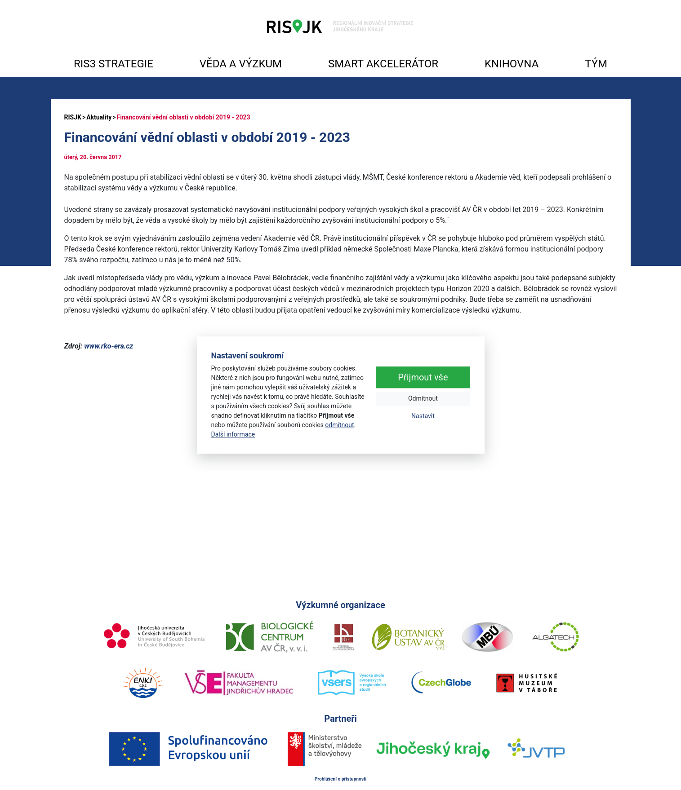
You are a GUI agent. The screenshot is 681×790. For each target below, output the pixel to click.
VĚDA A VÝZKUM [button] (241, 63)
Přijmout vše (423, 377)
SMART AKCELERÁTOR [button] (383, 63)
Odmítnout (423, 398)
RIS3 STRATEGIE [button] (113, 63)
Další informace (233, 434)
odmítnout (339, 424)
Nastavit (423, 416)
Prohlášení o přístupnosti (341, 779)
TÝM (596, 63)
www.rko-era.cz (108, 346)
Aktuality (98, 117)
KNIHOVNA (512, 63)
